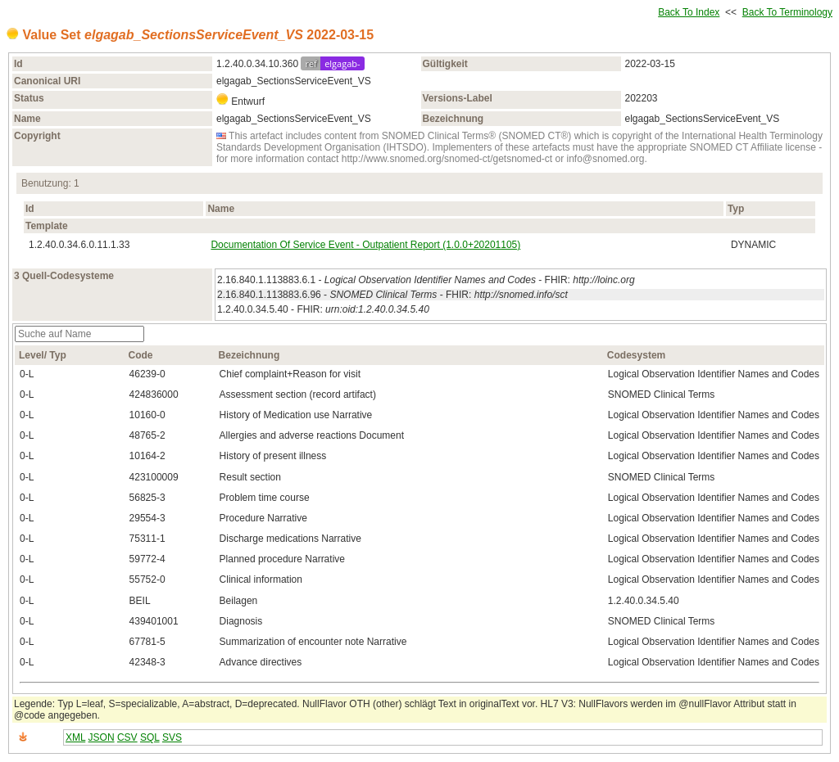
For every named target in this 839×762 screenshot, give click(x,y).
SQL (150, 737)
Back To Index (688, 12)
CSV (127, 737)
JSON (101, 737)
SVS (172, 737)
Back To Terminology (787, 12)
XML (75, 737)
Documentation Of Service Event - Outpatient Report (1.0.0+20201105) (365, 244)
